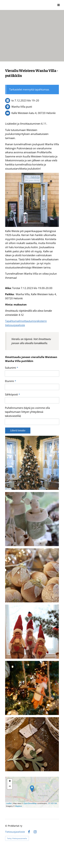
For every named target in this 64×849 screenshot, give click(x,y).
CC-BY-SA (52, 803)
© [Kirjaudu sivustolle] (6, 825)
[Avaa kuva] (32, 463)
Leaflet (9, 803)
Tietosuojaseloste (15, 832)
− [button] (10, 786)
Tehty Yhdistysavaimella (17, 838)
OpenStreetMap (30, 803)
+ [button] (10, 781)
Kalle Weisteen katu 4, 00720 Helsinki (33, 113)
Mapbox (18, 806)
